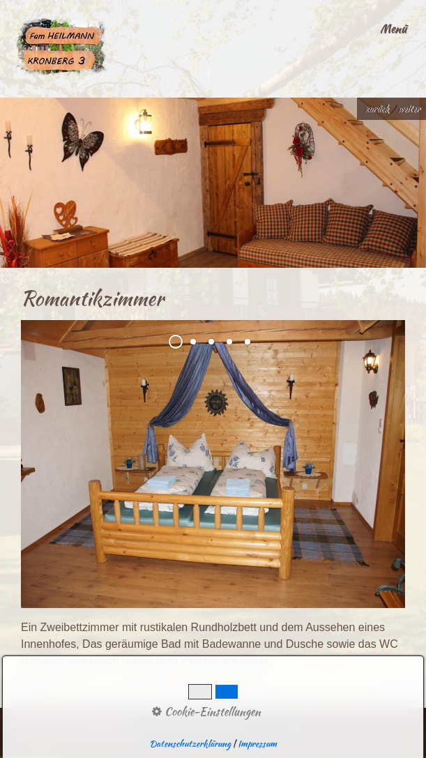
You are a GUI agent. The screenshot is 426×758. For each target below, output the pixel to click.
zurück (376, 109)
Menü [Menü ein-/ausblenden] (393, 29)
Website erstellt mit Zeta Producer (216, 726)
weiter (408, 109)
